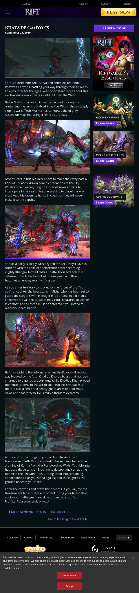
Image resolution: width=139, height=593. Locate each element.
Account (83, 3)
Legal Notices (88, 537)
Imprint (105, 537)
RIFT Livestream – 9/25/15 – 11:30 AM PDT (39, 512)
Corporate (12, 537)
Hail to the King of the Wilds (66, 519)
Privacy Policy (67, 537)
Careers (28, 537)
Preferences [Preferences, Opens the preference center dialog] (69, 578)
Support (105, 3)
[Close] (133, 560)
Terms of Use (46, 537)
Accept (69, 588)
